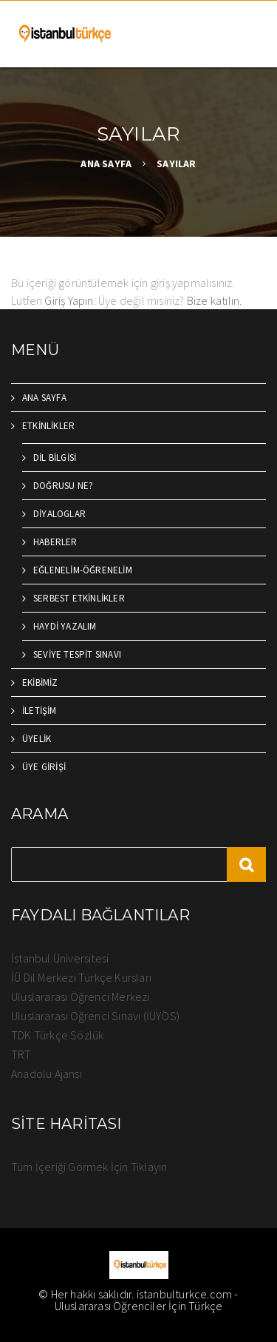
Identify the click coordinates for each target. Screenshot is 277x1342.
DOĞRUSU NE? (63, 485)
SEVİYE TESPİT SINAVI (77, 654)
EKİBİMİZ (40, 682)
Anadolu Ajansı (46, 1073)
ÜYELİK (36, 738)
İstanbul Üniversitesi (60, 958)
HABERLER (55, 542)
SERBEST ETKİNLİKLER (79, 598)
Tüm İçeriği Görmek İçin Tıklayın (89, 1166)
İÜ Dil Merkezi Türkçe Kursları (81, 977)
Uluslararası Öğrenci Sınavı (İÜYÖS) (95, 1015)
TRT (21, 1054)
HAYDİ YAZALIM (65, 626)
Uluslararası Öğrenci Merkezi (80, 996)
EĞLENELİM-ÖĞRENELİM (82, 570)
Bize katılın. (214, 300)
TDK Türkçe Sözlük (57, 1035)
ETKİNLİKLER (48, 425)
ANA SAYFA (106, 163)
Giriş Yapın (68, 300)
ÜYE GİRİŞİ (44, 767)
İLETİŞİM (39, 710)
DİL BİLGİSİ (54, 457)
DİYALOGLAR (59, 514)
